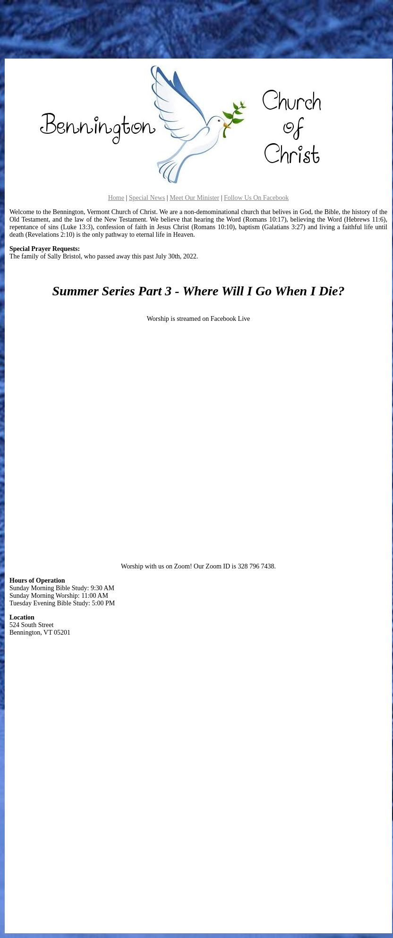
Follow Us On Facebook (256, 197)
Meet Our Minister (194, 197)
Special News (147, 197)
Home (116, 197)
